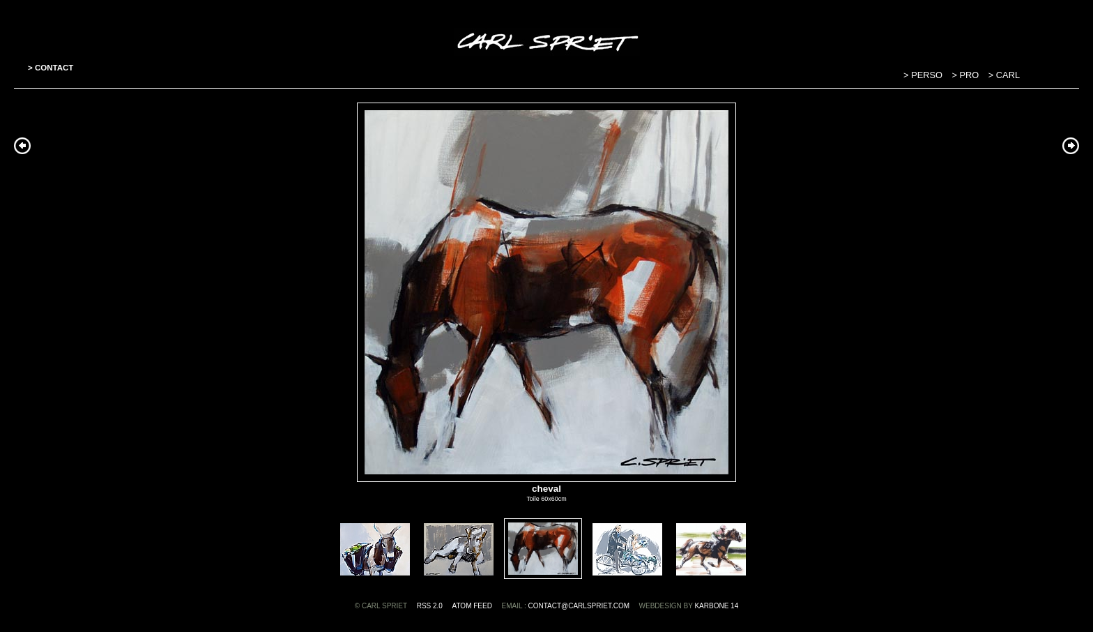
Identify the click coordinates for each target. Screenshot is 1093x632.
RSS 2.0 (430, 606)
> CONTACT (50, 67)
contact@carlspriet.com (578, 606)
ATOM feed (472, 606)
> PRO (966, 75)
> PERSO (924, 75)
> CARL (1004, 75)
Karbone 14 (716, 606)
